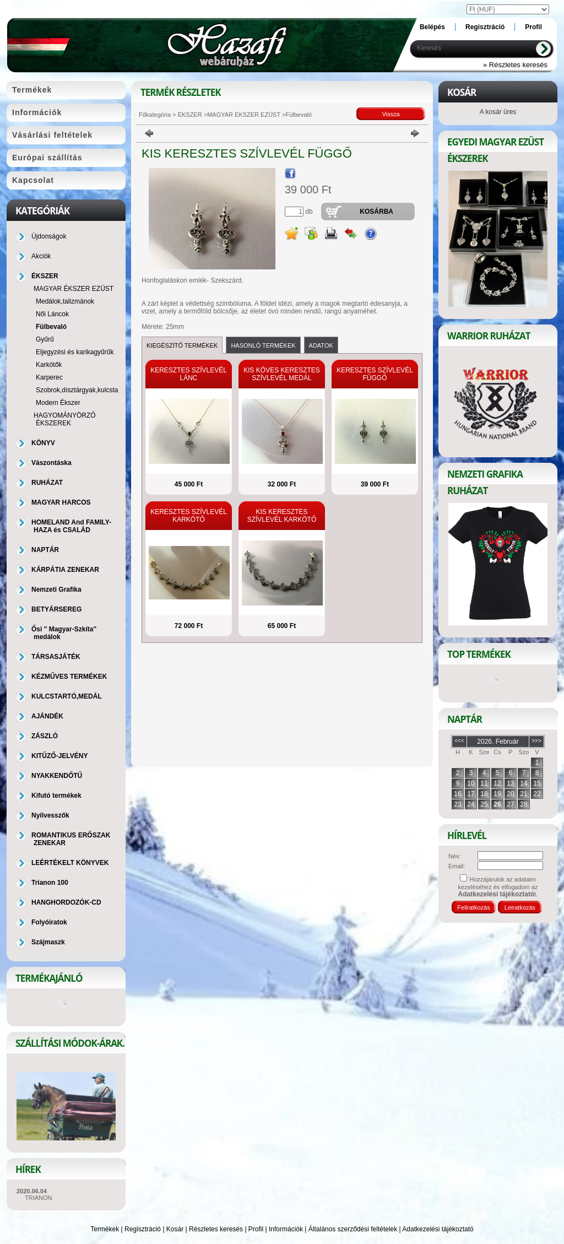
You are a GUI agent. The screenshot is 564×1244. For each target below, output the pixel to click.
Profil (255, 1229)
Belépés (432, 27)
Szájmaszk (48, 942)
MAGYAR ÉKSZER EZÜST (243, 114)
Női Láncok (52, 314)
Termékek (104, 1229)
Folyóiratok (49, 922)
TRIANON (38, 1197)
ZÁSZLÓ (44, 736)
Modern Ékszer (58, 403)
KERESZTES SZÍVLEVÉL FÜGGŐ (375, 374)
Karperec (49, 377)
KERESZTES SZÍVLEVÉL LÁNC (188, 374)
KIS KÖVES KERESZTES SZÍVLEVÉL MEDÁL (281, 374)
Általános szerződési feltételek (352, 1229)
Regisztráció (142, 1229)
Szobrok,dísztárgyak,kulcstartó (81, 390)
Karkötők (49, 365)
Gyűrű (45, 339)
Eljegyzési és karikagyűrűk (74, 352)
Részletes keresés (216, 1229)
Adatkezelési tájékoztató (437, 1229)
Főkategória (155, 114)
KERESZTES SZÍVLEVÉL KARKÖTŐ (188, 515)
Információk (286, 1229)
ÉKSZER (189, 114)
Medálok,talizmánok (65, 301)
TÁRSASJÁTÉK (55, 657)
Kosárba (376, 211)
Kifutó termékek (56, 795)
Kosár (174, 1229)
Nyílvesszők (50, 815)
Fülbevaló (51, 327)
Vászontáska (51, 463)
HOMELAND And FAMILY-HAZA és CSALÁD (71, 526)
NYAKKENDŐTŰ (56, 776)
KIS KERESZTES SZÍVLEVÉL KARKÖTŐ (282, 515)
